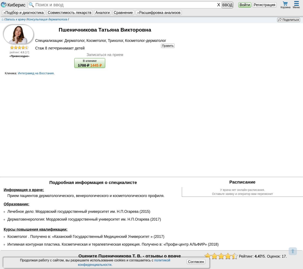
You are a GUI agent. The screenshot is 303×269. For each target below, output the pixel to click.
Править (168, 45)
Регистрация (264, 5)
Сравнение (123, 13)
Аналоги (103, 13)
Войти (245, 5)
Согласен (196, 262)
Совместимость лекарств (69, 13)
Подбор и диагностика (23, 13)
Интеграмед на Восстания (36, 73)
